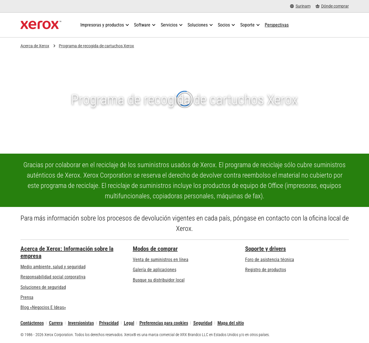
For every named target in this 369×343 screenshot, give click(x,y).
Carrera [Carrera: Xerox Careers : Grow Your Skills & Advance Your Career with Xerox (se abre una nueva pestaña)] (56, 323)
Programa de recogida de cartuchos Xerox (96, 45)
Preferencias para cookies (163, 323)
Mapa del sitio (230, 323)
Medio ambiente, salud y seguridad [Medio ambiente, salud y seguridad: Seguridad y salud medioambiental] (53, 267)
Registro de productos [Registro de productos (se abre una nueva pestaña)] (265, 269)
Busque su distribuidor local (159, 280)
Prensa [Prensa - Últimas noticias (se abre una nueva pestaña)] (26, 297)
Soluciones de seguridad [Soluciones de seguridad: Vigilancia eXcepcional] (43, 287)
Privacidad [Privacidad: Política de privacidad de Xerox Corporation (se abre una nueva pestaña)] (109, 323)
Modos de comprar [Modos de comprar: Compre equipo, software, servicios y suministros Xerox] (155, 248)
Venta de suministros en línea (160, 259)
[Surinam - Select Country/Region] (300, 6)
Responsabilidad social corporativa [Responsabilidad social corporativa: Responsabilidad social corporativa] (53, 277)
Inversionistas (81, 323)
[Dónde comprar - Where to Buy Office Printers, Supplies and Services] (332, 6)
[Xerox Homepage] (41, 25)
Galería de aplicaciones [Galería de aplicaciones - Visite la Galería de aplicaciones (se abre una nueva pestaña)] (154, 269)
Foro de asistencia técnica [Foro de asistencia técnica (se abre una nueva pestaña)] (269, 259)
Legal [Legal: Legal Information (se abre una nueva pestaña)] (129, 323)
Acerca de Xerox (34, 45)
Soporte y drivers (265, 248)
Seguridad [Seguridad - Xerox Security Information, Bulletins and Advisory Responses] (202, 323)
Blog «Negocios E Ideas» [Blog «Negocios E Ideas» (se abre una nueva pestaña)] (43, 307)
